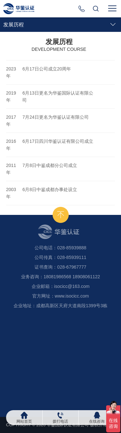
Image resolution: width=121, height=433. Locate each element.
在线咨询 (97, 421)
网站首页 (24, 421)
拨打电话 (60, 421)
